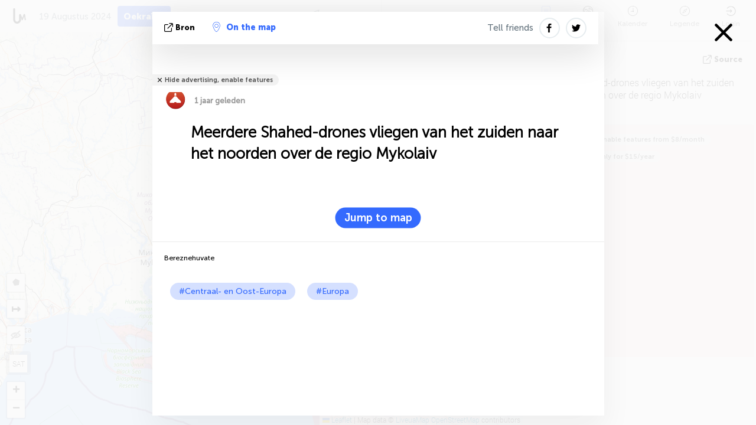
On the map (244, 27)
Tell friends (510, 27)
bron (181, 27)
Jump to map (378, 217)
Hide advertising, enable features (219, 80)
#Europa (332, 291)
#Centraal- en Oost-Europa (232, 291)
